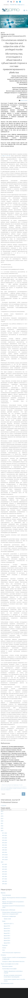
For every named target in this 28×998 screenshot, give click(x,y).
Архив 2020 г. (7, 931)
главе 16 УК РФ (6, 155)
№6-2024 (4, 845)
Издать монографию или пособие (9, 964)
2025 (2, 862)
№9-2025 (4, 883)
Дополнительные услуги (7, 983)
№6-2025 (4, 876)
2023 (2, 828)
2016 (2, 811)
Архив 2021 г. (7, 933)
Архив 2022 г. (7, 935)
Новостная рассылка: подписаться (11, 952)
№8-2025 (4, 881)
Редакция (4, 945)
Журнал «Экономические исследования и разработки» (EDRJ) (13, 902)
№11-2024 (4, 857)
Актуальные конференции (9, 916)
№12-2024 (4, 859)
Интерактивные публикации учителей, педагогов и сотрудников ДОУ (12, 913)
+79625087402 (13, 4)
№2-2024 (4, 835)
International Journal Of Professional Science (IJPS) (13, 906)
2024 (2, 830)
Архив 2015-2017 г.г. (9, 923)
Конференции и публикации (8, 910)
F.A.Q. (3, 950)
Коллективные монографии (9, 968)
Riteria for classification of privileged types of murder (11, 785)
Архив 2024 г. (7, 940)
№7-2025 (4, 879)
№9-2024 (4, 852)
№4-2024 (4, 840)
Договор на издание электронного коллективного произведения (13, 976)
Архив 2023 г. (7, 938)
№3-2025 (4, 869)
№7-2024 (4, 847)
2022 (2, 825)
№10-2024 (4, 854)
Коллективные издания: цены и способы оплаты (14, 980)
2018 (2, 816)
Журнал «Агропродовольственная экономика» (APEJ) (14, 898)
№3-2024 (4, 838)
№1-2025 (4, 864)
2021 (2, 823)
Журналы (3, 892)
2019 (2, 818)
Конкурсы (3, 955)
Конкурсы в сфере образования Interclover (13, 961)
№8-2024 (4, 850)
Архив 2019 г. (7, 928)
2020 (2, 821)
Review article (23, 100)
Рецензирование (6, 895)
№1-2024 (4, 833)
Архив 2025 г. (7, 943)
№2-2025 (4, 867)
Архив (3, 921)
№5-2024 (4, 842)
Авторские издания (7, 966)
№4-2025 (4, 871)
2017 (2, 813)
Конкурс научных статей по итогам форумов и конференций (14, 958)
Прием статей (7, 918)
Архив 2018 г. (7, 926)
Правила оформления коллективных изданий (13, 972)
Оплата (4, 947)
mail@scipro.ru (20, 4)
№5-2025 (4, 874)
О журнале (3, 805)
